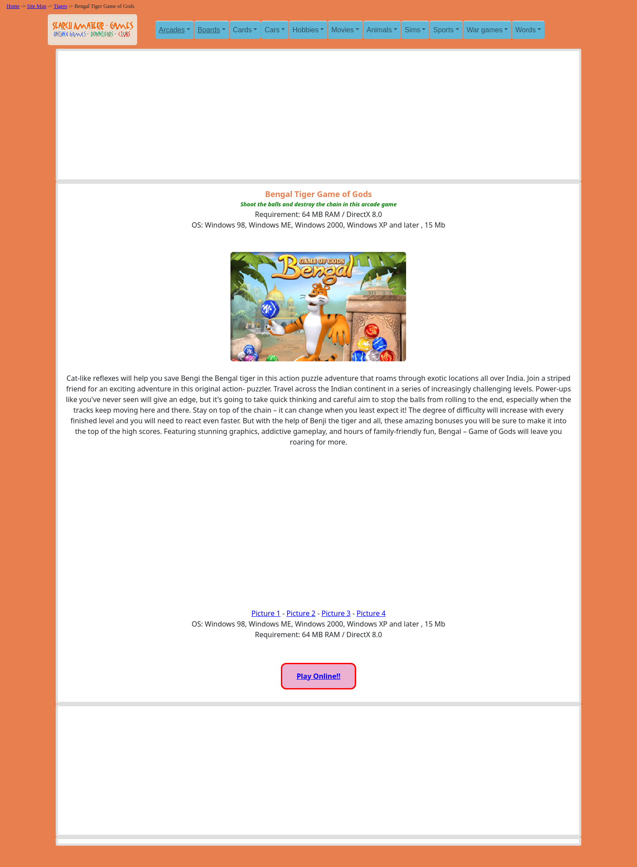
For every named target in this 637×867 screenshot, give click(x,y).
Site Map (36, 6)
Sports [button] (443, 30)
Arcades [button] (172, 30)
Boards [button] (209, 30)
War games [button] (485, 30)
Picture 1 (265, 613)
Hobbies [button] (305, 30)
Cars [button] (272, 30)
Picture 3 (336, 613)
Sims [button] (413, 30)
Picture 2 (300, 613)
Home (13, 6)
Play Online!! (318, 676)
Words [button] (525, 30)
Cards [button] (242, 30)
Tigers (60, 6)
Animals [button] (379, 30)
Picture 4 (371, 613)
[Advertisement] (318, 117)
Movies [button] (342, 30)
